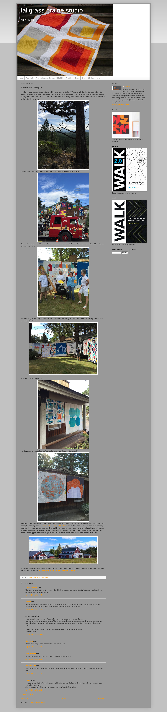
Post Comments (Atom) (37, 702)
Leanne (28, 602)
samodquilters (30, 666)
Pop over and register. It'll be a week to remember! (57, 570)
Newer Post (25, 699)
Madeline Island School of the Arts (53, 526)
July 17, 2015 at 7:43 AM (33, 690)
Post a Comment (28, 694)
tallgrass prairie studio (52, 10)
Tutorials (68, 78)
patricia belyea (30, 653)
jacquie (127, 86)
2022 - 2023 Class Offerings (91, 78)
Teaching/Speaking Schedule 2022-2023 (49, 78)
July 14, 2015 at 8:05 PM (33, 609)
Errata (77, 78)
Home (21, 78)
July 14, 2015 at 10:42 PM (34, 634)
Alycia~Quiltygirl (31, 587)
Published (29, 78)
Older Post (101, 699)
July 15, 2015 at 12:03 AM (33, 647)
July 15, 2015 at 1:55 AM (33, 659)
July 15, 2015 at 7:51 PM (33, 673)
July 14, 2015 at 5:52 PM (33, 595)
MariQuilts (29, 641)
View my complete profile (120, 105)
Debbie (27, 680)
